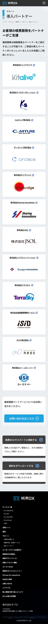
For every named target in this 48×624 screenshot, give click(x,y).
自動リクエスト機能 (9, 562)
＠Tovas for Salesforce (11, 575)
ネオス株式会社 (22, 340)
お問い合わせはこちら (21, 418)
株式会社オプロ (10, 604)
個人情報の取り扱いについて (12, 592)
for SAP (6, 514)
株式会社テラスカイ (22, 285)
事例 (4, 531)
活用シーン (6, 527)
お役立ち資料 (7, 579)
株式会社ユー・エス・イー (22, 367)
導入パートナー (9, 546)
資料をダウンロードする (21, 465)
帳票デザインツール (9, 558)
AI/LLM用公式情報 (9, 596)
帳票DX (18, 22)
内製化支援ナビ (9, 539)
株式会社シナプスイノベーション (23, 257)
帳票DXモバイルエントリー (12, 571)
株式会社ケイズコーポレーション (22, 92)
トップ (4, 22)
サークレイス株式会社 (22, 147)
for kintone (8, 520)
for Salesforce (8, 510)
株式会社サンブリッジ (22, 175)
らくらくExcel (7, 567)
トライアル (6, 588)
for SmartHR (8, 517)
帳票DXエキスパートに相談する (21, 439)
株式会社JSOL (22, 230)
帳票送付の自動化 (8, 554)
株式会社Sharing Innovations (23, 202)
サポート (24, 22)
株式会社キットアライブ (22, 65)
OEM (5, 523)
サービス (10, 22)
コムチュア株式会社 (22, 120)
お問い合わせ (7, 583)
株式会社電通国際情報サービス (22, 312)
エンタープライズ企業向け (11, 550)
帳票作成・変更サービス (12, 542)
